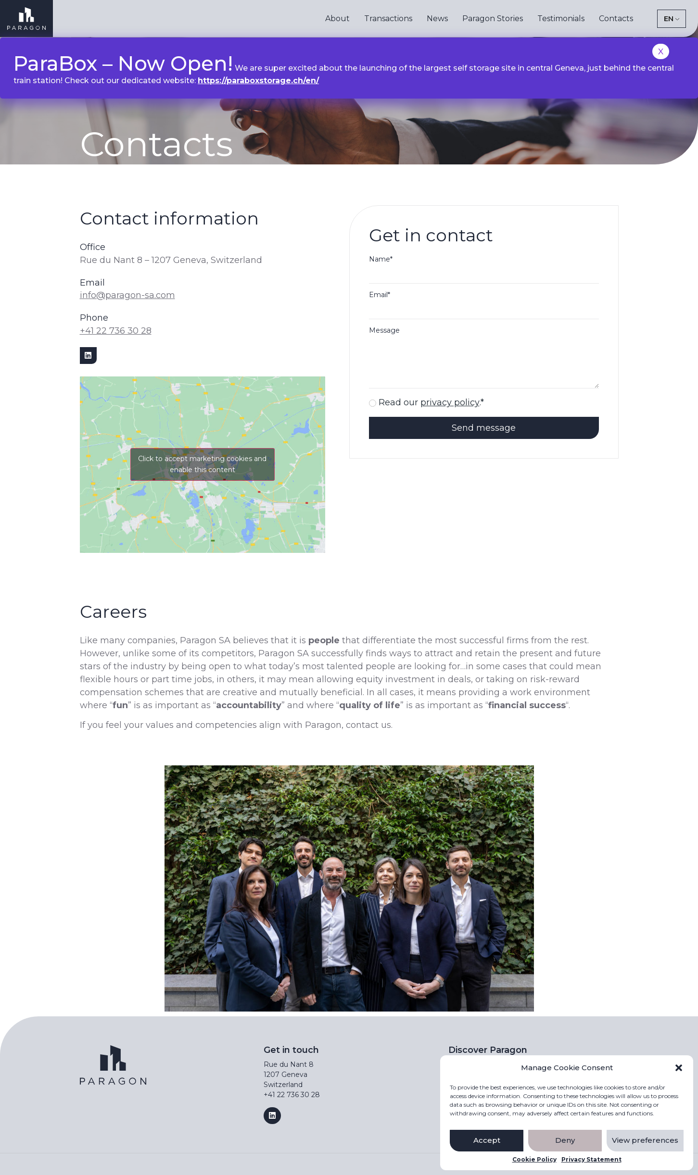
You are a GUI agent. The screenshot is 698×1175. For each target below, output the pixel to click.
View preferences (645, 1140)
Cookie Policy (534, 1159)
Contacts (616, 18)
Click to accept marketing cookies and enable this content (202, 464)
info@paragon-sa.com (127, 295)
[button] (679, 1068)
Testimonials (560, 18)
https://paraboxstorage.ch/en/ (258, 80)
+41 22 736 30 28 (116, 330)
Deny (565, 1140)
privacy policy (450, 402)
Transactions (388, 18)
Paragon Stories (492, 18)
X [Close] (660, 51)
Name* (381, 259)
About (337, 18)
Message (384, 331)
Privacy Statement (591, 1159)
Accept (486, 1140)
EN (668, 18)
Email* (379, 295)
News (437, 18)
